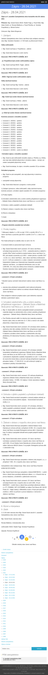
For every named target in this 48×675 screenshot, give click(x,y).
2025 (4, 562)
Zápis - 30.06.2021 (10, 587)
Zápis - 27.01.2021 (10, 574)
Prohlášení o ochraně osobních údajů (34, 673)
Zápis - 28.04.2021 (10, 582)
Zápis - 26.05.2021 (10, 585)
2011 (4, 623)
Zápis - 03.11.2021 (10, 595)
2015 (4, 613)
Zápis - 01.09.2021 (10, 590)
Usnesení (3, 555)
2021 (4, 572)
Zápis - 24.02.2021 (10, 577)
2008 (4, 631)
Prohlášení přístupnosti (17, 673)
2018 (4, 605)
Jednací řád (4, 639)
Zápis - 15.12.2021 (10, 598)
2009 (4, 628)
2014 (4, 616)
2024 (4, 565)
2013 (4, 618)
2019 (4, 603)
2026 (4, 560)
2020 (4, 600)
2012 (4, 621)
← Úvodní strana (5, 549)
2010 (4, 626)
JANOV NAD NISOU (7, 2)
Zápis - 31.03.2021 (10, 580)
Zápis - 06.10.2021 (10, 592)
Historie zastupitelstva (7, 641)
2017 (4, 608)
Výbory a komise (5, 644)
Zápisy (3, 558)
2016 (4, 610)
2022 (4, 570)
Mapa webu (7, 673)
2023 (4, 567)
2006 (4, 636)
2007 (4, 634)
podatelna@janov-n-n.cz (9, 666)
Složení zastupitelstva (7, 552)
